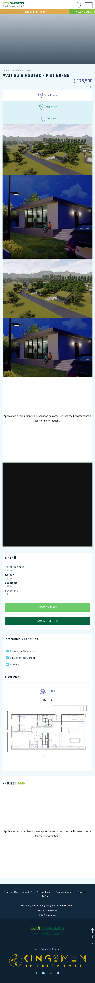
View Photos (47, 95)
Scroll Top (92, 936)
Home (6, 70)
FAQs (45, 896)
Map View (47, 107)
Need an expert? (82, 11)
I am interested (47, 621)
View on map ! (47, 607)
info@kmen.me (47, 915)
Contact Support (64, 891)
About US (27, 891)
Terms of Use (11, 891)
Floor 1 (47, 691)
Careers (81, 891)
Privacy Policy (43, 891)
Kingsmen (57, 948)
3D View (47, 118)
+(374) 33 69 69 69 (47, 910)
